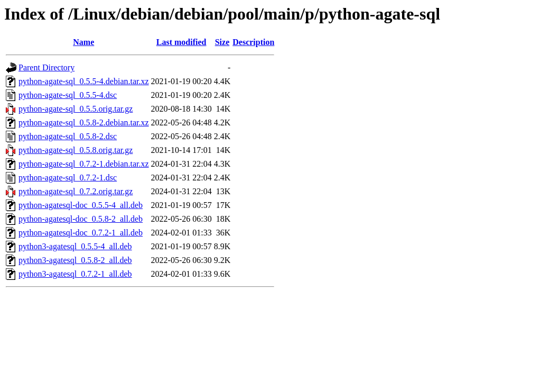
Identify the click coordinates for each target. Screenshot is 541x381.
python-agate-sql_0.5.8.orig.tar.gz (75, 150)
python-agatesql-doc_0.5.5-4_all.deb (80, 205)
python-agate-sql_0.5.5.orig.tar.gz (75, 108)
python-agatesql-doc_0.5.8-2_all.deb (80, 218)
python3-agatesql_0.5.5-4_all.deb (75, 246)
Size (222, 42)
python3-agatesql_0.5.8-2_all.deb (75, 260)
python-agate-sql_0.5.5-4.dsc (67, 94)
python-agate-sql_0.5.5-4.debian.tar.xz (83, 81)
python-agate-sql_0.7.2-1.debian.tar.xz (83, 163)
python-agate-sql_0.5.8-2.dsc (67, 136)
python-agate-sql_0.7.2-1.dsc (67, 177)
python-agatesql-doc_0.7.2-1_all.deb (80, 232)
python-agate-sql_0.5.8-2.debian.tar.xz (83, 122)
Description (253, 42)
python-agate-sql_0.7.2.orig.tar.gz (75, 191)
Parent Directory (46, 67)
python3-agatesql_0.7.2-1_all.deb (75, 273)
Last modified (181, 42)
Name (83, 42)
